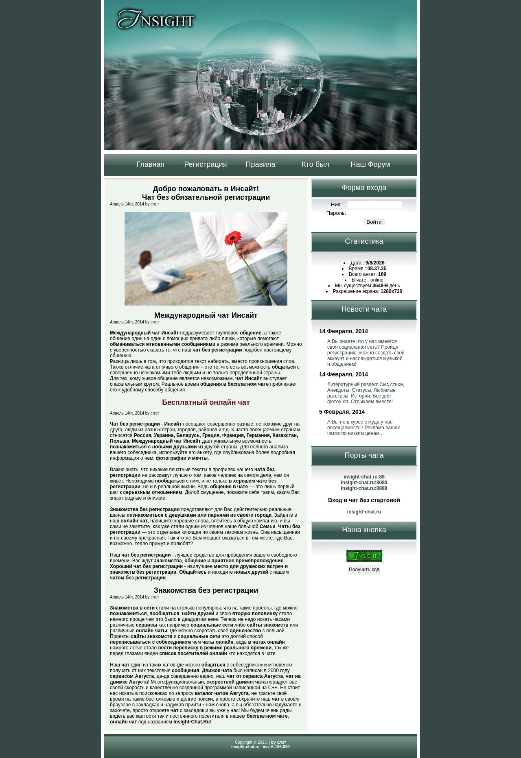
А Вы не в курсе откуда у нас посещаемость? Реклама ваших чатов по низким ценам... (363, 427)
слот (155, 204)
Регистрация (205, 164)
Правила (260, 164)
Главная (151, 164)
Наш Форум (370, 164)
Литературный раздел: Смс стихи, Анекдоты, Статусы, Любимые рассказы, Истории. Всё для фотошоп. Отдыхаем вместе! (365, 393)
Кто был (315, 164)
